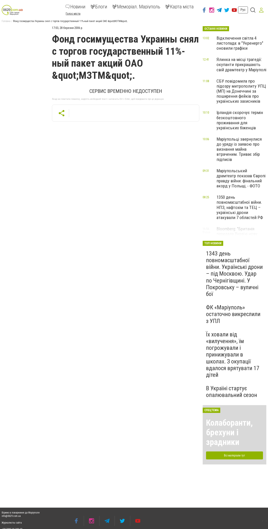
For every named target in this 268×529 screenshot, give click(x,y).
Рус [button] (243, 10)
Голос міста (73, 13)
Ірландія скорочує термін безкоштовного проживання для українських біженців (239, 120)
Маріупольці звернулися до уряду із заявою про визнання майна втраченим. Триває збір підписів (239, 149)
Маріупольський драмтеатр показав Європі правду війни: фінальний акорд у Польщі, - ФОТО (240, 178)
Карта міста (179, 7)
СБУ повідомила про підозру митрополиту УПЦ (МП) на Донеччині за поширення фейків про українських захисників (241, 91)
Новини (75, 7)
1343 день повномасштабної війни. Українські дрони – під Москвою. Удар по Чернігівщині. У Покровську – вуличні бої (234, 273)
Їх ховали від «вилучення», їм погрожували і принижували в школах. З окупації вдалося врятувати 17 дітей (232, 354)
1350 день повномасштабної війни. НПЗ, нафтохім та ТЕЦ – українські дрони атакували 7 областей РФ (239, 207)
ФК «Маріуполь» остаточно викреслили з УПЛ (233, 314)
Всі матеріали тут (234, 455)
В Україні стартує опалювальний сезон (231, 391)
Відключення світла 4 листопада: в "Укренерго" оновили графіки (239, 43)
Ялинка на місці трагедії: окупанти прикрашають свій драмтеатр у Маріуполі (241, 64)
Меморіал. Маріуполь (136, 7)
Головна (6, 21)
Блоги (98, 7)
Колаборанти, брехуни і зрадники (229, 432)
